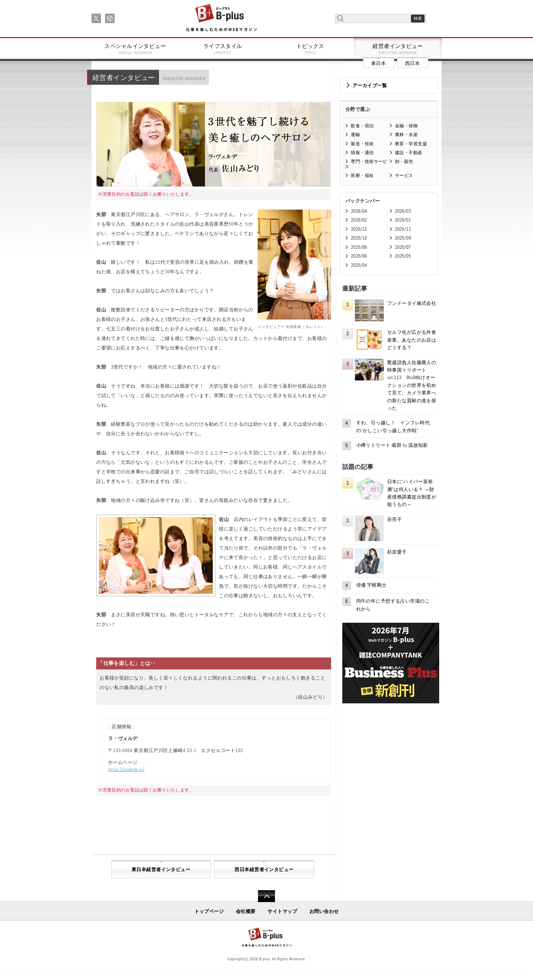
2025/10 (359, 238)
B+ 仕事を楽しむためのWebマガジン (221, 18)
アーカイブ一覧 (370, 85)
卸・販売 (404, 161)
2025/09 (403, 238)
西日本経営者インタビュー (264, 869)
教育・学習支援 (411, 144)
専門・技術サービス (366, 164)
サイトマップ (282, 911)
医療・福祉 (362, 175)
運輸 (355, 134)
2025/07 (403, 247)
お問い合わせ (324, 911)
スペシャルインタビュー (135, 49)
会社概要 (246, 911)
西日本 (412, 63)
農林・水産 (406, 134)
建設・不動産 (409, 153)
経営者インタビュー (398, 49)
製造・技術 (362, 144)
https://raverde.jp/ (126, 769)
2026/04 (359, 211)
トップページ (209, 911)
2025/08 (359, 247)
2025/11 (403, 229)
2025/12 (359, 229)
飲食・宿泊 (362, 126)
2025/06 (359, 256)
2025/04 (359, 265)
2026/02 (359, 220)
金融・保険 (406, 126)
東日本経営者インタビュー (161, 869)
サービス (404, 175)
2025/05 (403, 256)
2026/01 (403, 220)
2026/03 (403, 211)
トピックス (310, 49)
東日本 (378, 63)
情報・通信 (362, 153)
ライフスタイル (223, 49)
